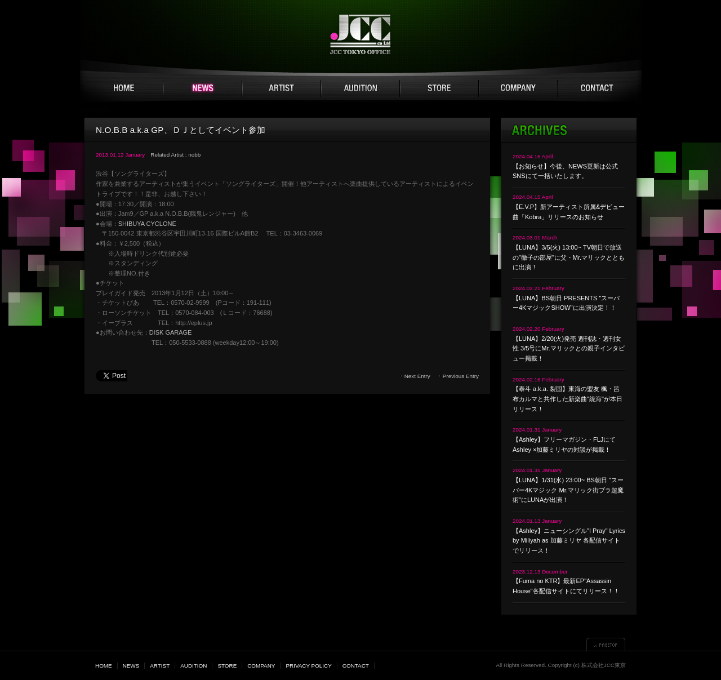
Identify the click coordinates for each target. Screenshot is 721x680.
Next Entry (417, 376)
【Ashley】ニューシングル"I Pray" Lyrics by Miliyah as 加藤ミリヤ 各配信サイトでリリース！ (569, 540)
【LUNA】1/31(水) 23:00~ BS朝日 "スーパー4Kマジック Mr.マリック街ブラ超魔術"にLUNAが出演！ (568, 490)
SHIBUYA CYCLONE (147, 223)
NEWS (202, 88)
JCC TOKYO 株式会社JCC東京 (360, 34)
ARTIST (281, 88)
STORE (439, 88)
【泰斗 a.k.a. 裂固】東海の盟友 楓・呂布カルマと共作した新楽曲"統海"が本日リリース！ (567, 398)
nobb (194, 155)
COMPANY (518, 88)
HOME (123, 88)
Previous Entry (461, 376)
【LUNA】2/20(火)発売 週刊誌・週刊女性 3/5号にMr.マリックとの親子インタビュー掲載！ (569, 348)
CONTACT (597, 88)
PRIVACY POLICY (308, 666)
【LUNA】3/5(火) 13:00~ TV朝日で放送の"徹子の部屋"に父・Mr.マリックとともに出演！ (569, 257)
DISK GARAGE (170, 332)
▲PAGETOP (605, 644)
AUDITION (360, 88)
